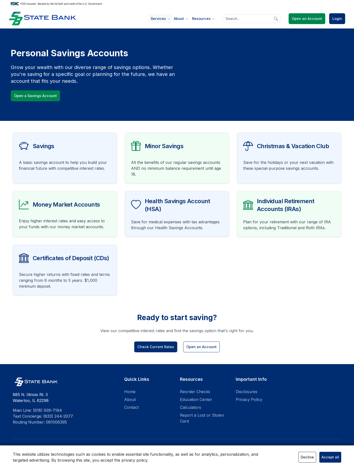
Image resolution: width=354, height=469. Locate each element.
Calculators (190, 407)
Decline (307, 457)
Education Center (196, 399)
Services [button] (159, 18)
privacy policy (134, 460)
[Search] (251, 18)
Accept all (330, 457)
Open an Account (307, 18)
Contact (131, 407)
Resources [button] (202, 18)
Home (129, 391)
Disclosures (246, 391)
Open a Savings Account (35, 96)
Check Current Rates (155, 347)
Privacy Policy (249, 399)
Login (337, 18)
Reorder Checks (195, 391)
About (130, 399)
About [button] (179, 18)
